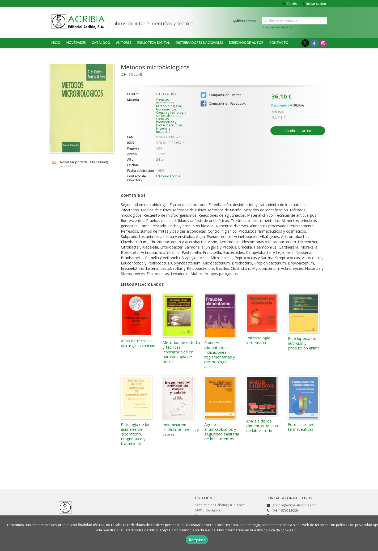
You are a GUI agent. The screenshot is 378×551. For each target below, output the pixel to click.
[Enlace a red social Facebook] (314, 43)
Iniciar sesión (314, 3)
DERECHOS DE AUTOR (246, 42)
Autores (123, 42)
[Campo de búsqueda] (294, 20)
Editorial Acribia (168, 176)
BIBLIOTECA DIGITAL (153, 42)
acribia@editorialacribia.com (295, 505)
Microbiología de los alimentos (169, 108)
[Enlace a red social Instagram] (323, 43)
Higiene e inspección (164, 130)
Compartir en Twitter (221, 95)
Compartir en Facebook (223, 103)
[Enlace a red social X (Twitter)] (305, 43)
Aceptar (196, 540)
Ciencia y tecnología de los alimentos (171, 114)
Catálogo (101, 42)
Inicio (56, 42)
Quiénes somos (244, 21)
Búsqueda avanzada (277, 27)
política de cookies (278, 530)
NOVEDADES (76, 42)
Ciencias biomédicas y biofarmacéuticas (169, 122)
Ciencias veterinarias (165, 101)
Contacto (279, 42)
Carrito (289, 3)
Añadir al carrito (297, 130)
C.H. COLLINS (132, 74)
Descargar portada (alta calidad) (80, 164)
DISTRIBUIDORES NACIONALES (199, 42)
